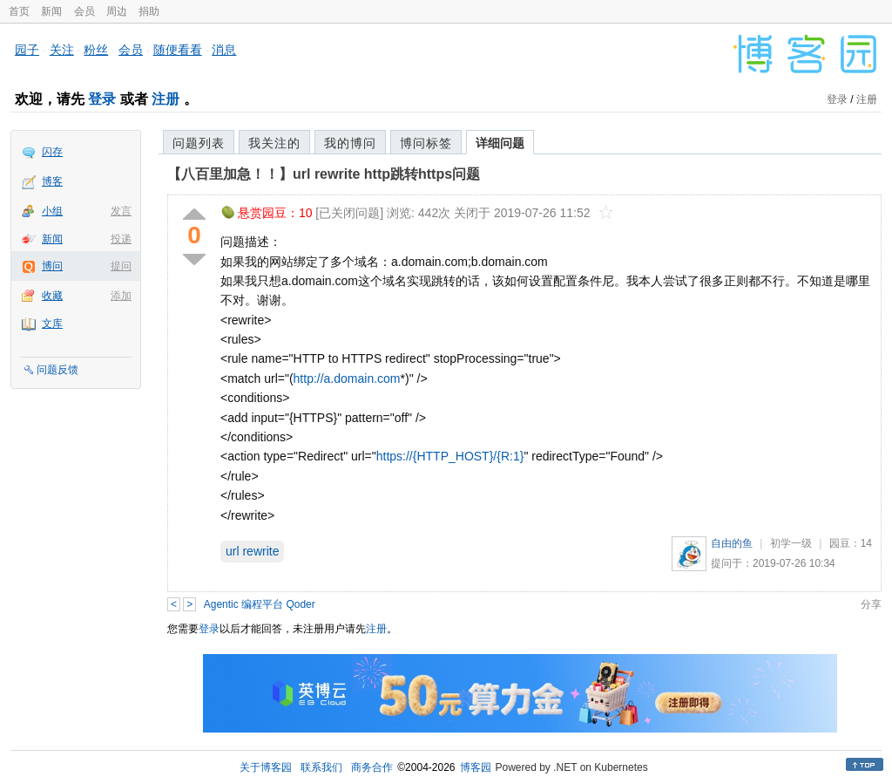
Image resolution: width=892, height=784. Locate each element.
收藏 (52, 296)
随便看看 (177, 50)
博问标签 (426, 143)
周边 (116, 11)
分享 (871, 604)
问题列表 (198, 143)
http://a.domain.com (347, 378)
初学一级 (791, 543)
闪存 (52, 152)
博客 (52, 181)
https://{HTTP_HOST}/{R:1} (450, 456)
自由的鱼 (732, 543)
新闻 (51, 11)
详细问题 (500, 143)
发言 (121, 211)
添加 (121, 296)
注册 (165, 99)
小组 (52, 211)
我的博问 (350, 143)
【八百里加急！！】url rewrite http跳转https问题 (323, 174)
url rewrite (252, 551)
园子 (27, 50)
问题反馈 (57, 370)
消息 (224, 50)
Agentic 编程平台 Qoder (259, 604)
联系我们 (321, 767)
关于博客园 (266, 767)
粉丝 (96, 50)
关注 (62, 50)
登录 (102, 99)
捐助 (149, 11)
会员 (84, 11)
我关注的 (274, 143)
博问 (52, 266)
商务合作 (372, 767)
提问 (121, 266)
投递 (121, 239)
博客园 (475, 767)
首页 (19, 11)
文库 (52, 323)
